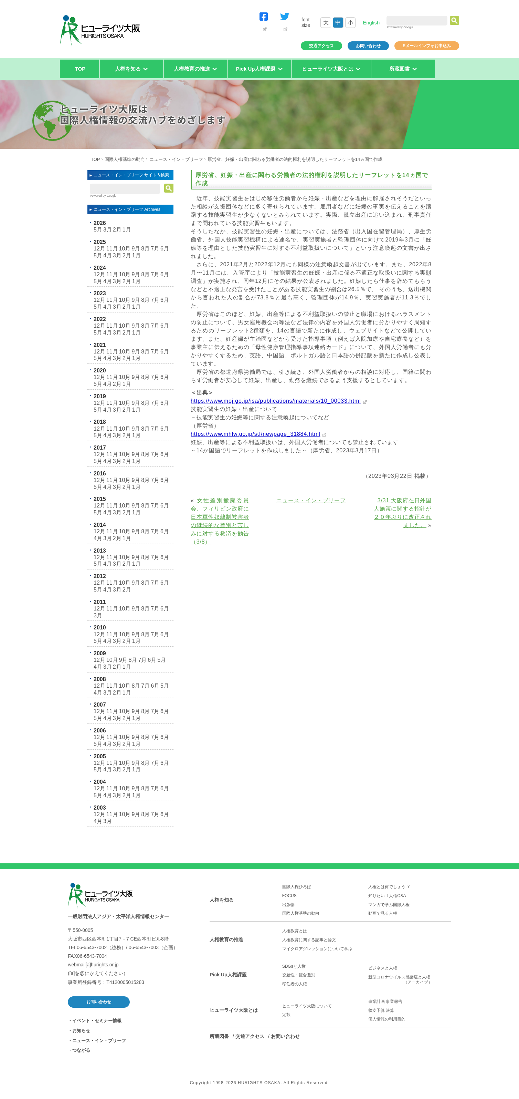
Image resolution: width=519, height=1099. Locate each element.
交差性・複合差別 (298, 975)
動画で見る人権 (382, 913)
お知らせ (81, 1030)
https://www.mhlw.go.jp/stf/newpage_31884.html (255, 434)
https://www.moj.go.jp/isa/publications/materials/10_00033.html (276, 401)
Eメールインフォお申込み (427, 45)
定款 (286, 1014)
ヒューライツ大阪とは (234, 1010)
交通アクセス (321, 45)
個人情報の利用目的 (386, 1019)
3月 (107, 230)
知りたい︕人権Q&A (387, 895)
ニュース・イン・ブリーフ (176, 159)
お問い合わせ (368, 45)
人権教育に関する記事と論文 (309, 939)
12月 (99, 248)
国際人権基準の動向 (125, 159)
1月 (127, 230)
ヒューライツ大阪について (307, 1006)
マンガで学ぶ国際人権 (389, 904)
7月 (155, 248)
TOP (80, 69)
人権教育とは (294, 930)
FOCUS (289, 895)
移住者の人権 (294, 984)
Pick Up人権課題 (228, 974)
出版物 (288, 904)
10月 (125, 248)
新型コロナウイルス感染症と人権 (409, 980)
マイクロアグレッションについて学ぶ (317, 948)
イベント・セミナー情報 (96, 1020)
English (371, 22)
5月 (98, 230)
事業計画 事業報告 (385, 1001)
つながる (81, 1050)
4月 (107, 255)
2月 (117, 230)
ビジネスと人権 (382, 968)
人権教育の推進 (226, 939)
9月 (135, 248)
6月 (164, 248)
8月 (145, 248)
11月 (112, 248)
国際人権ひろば (296, 886)
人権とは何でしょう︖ (389, 886)
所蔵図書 (219, 1036)
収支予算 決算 (381, 1010)
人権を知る (222, 900)
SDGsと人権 (294, 966)
